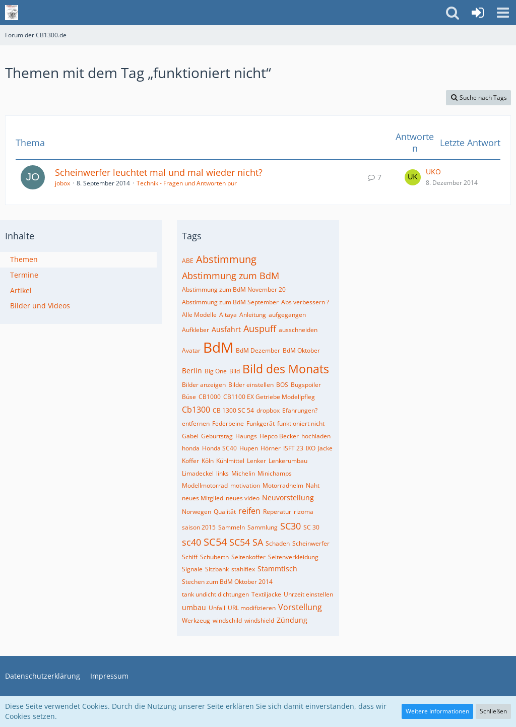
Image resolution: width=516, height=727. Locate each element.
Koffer (190, 460)
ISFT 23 (293, 448)
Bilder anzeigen (204, 384)
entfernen (196, 423)
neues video (243, 498)
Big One (216, 371)
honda (191, 448)
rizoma (303, 511)
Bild (234, 371)
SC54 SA (246, 542)
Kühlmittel (230, 460)
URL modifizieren (252, 608)
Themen (24, 259)
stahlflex (243, 569)
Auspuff (259, 328)
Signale (192, 569)
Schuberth (214, 557)
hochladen (316, 436)
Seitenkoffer (248, 557)
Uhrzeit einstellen (308, 594)
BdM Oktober (301, 350)
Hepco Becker (279, 436)
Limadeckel (198, 473)
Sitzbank (217, 569)
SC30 (290, 526)
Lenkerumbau (288, 460)
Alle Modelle (199, 314)
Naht (312, 485)
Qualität (225, 511)
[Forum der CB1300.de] (11, 13)
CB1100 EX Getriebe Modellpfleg (269, 396)
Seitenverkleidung (293, 557)
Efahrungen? (299, 410)
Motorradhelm (283, 485)
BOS (282, 384)
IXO (310, 448)
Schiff (190, 557)
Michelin (243, 473)
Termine (24, 275)
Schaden (278, 543)
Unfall (217, 608)
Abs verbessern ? (305, 302)
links (222, 473)
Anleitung (252, 314)
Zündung (292, 620)
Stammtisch (277, 568)
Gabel (190, 436)
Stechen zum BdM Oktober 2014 (227, 581)
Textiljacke (266, 594)
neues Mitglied (202, 498)
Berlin (192, 370)
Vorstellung (300, 607)
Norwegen (196, 511)
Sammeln (231, 527)
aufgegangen (287, 314)
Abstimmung (226, 259)
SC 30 (311, 527)
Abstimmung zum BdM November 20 (234, 289)
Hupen (248, 448)
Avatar (191, 350)
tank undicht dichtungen (215, 594)
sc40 (191, 542)
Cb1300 (196, 409)
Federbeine (228, 423)
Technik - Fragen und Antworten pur (187, 183)
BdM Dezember (258, 350)
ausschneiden (298, 329)
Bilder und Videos (40, 305)
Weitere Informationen (437, 711)
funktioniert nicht (301, 423)
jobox (62, 183)
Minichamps (274, 473)
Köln (208, 460)
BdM (218, 347)
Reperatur (277, 511)
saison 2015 (199, 527)
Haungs (246, 436)
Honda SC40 (219, 448)
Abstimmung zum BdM (230, 276)
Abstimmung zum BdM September (230, 302)
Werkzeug (196, 620)
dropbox (268, 410)
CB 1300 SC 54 (233, 410)
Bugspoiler (306, 384)
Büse (189, 396)
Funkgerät (260, 423)
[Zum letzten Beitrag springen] (413, 177)
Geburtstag (217, 436)
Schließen (493, 711)
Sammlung (262, 527)
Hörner (271, 448)
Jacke (325, 448)
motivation (245, 485)
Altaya (228, 314)
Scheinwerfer (311, 543)
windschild (227, 620)
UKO (433, 171)
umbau (194, 607)
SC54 (215, 542)
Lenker (256, 460)
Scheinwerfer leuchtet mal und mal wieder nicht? (159, 172)
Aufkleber (195, 329)
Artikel (21, 290)
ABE (188, 260)
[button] (503, 13)
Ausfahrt (226, 329)
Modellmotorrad (205, 485)
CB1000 (210, 396)
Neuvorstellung (288, 497)
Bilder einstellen (251, 384)
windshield (259, 620)
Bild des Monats (285, 369)
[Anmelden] (478, 13)
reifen (249, 510)
